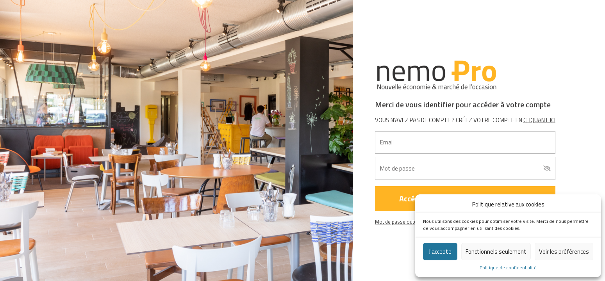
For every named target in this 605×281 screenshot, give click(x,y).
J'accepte (440, 251)
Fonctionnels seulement (496, 251)
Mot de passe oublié (397, 222)
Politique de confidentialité (508, 267)
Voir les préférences (564, 251)
